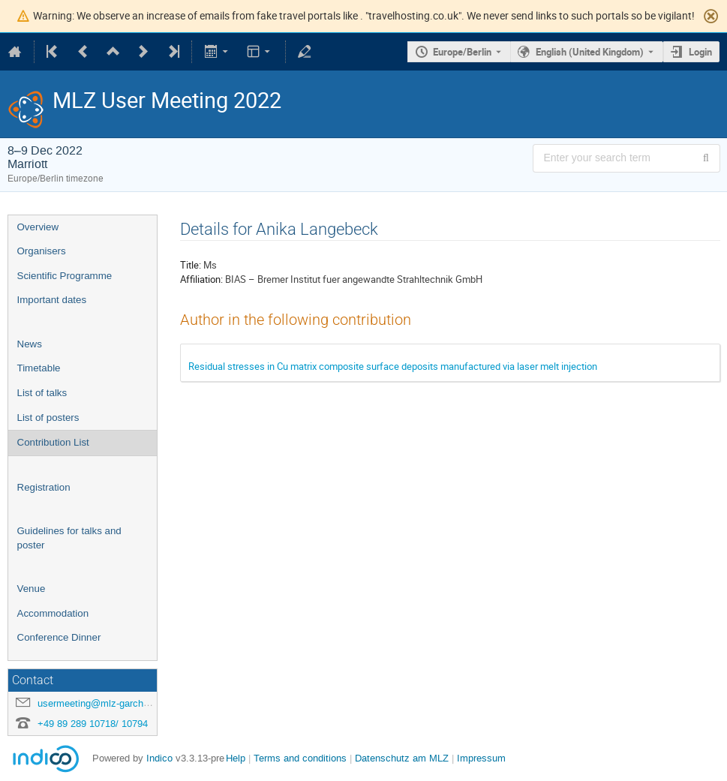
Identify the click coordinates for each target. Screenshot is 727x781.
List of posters (48, 417)
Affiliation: (201, 279)
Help (235, 758)
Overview (38, 227)
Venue (31, 588)
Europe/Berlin (462, 52)
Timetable (39, 368)
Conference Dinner (59, 637)
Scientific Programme (65, 275)
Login (700, 52)
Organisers (41, 251)
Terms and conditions (300, 758)
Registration (44, 487)
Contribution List (53, 442)
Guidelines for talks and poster (69, 538)
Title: (190, 265)
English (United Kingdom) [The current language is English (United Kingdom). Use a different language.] (590, 52)
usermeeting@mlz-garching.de (104, 703)
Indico (159, 758)
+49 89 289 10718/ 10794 (93, 723)
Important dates (52, 299)
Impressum (481, 758)
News (29, 344)
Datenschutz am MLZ (402, 758)
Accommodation (53, 613)
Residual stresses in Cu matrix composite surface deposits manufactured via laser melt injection (392, 366)
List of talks (42, 392)
